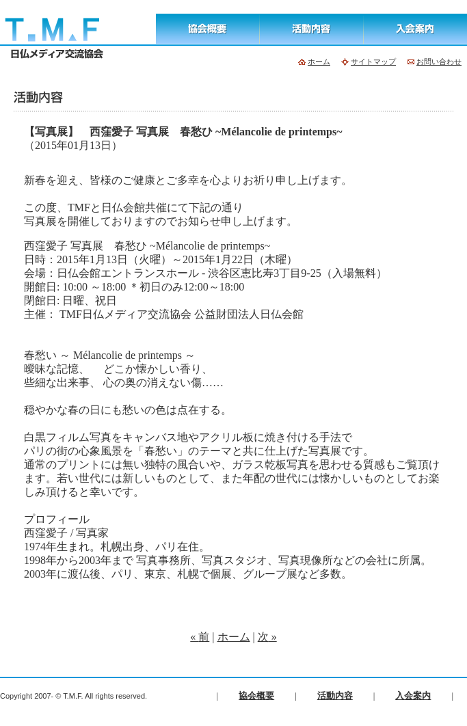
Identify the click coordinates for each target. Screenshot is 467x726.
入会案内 (413, 695)
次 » (267, 637)
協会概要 (256, 695)
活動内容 (335, 695)
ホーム (233, 637)
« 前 (199, 637)
